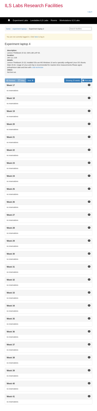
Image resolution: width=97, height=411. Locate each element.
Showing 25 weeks (73, 80)
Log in (90, 12)
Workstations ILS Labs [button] (70, 20)
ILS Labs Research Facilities (34, 5)
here (36, 37)
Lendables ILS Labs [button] (39, 20)
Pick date (87, 80)
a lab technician (37, 67)
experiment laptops (20, 29)
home (8, 29)
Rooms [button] (54, 20)
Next (30, 80)
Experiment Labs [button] (20, 20)
